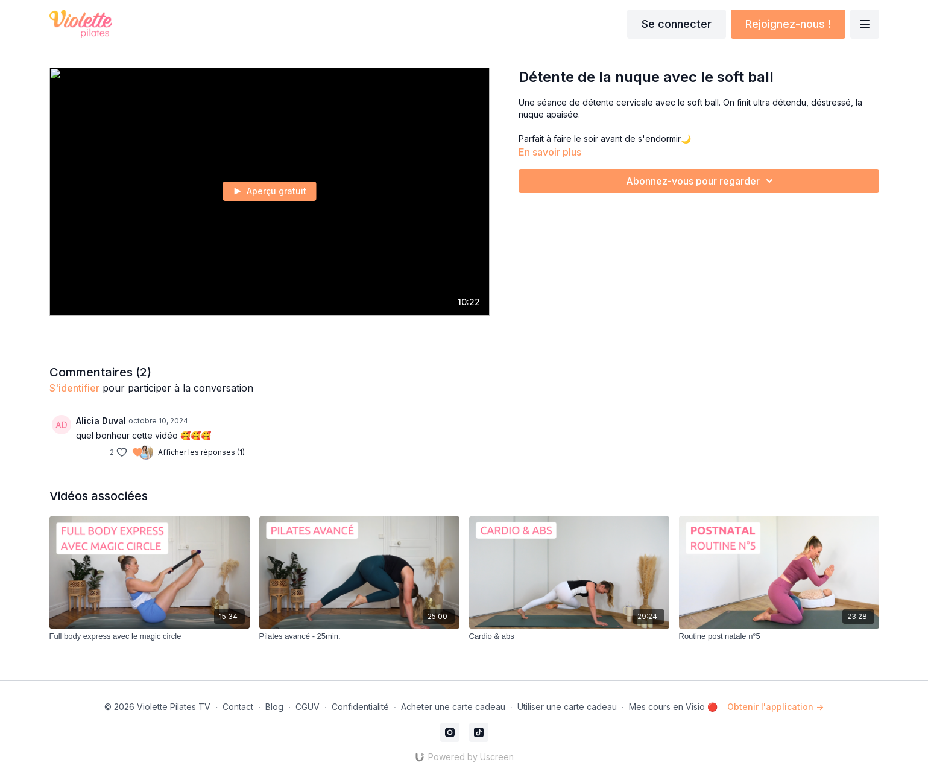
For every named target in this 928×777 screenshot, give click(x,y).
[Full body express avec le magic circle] (149, 636)
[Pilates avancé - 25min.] (359, 636)
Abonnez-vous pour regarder (701, 181)
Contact (238, 707)
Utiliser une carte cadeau (567, 707)
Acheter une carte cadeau (453, 707)
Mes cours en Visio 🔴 (673, 707)
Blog (274, 707)
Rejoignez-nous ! (788, 23)
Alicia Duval (101, 421)
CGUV (307, 707)
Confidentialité (360, 707)
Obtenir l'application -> (775, 707)
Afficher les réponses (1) (201, 452)
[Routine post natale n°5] (779, 636)
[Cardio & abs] (569, 636)
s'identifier (74, 388)
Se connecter (677, 23)
